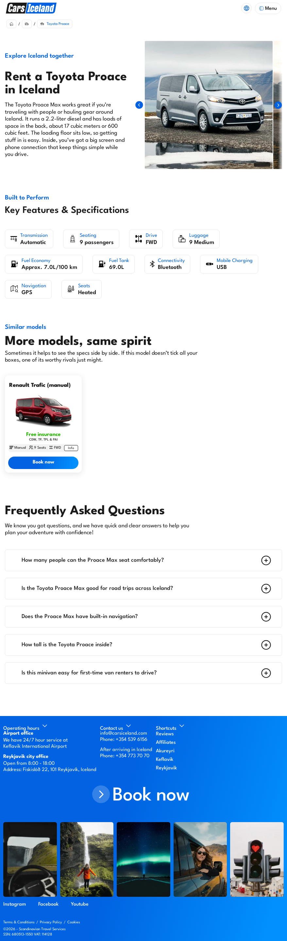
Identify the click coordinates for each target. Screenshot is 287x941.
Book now (43, 462)
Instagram (14, 904)
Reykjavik (166, 768)
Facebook (48, 904)
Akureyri (165, 751)
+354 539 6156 (131, 739)
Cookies (73, 922)
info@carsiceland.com (123, 733)
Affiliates (166, 742)
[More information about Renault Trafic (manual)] (71, 448)
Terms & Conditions (19, 922)
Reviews (165, 734)
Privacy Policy (51, 922)
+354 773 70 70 (132, 756)
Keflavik (164, 759)
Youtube (80, 904)
